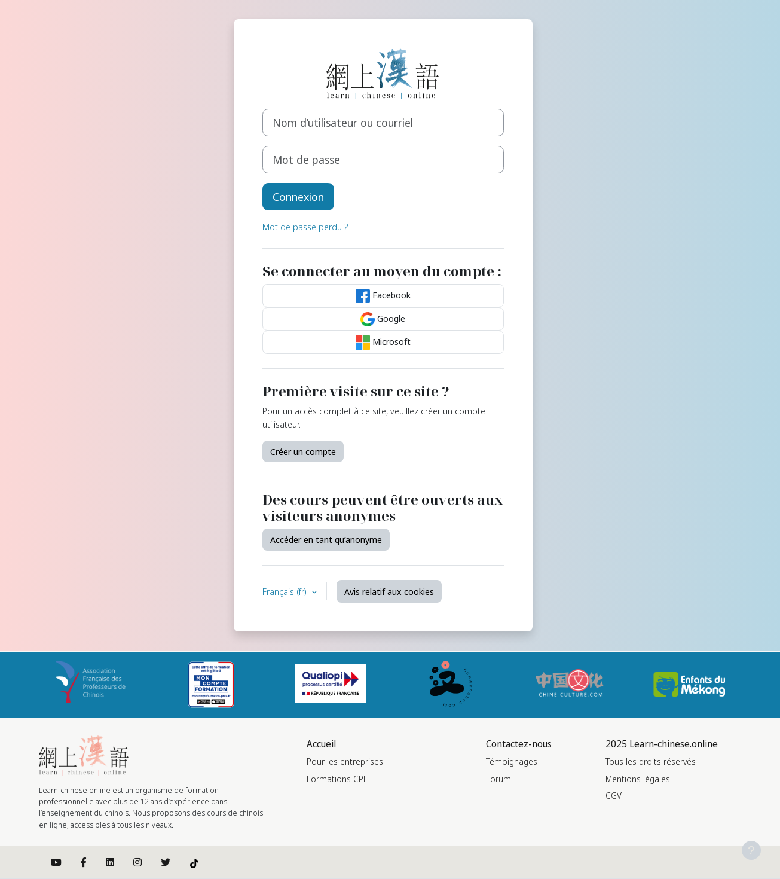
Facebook (383, 296)
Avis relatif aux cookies (389, 591)
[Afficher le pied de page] (751, 850)
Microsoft (383, 342)
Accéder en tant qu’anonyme (326, 539)
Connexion (298, 196)
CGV (613, 795)
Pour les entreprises (345, 761)
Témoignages (511, 761)
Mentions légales (637, 779)
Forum (498, 779)
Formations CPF (337, 779)
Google (382, 319)
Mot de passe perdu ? (305, 227)
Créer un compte (303, 451)
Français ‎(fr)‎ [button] (285, 591)
